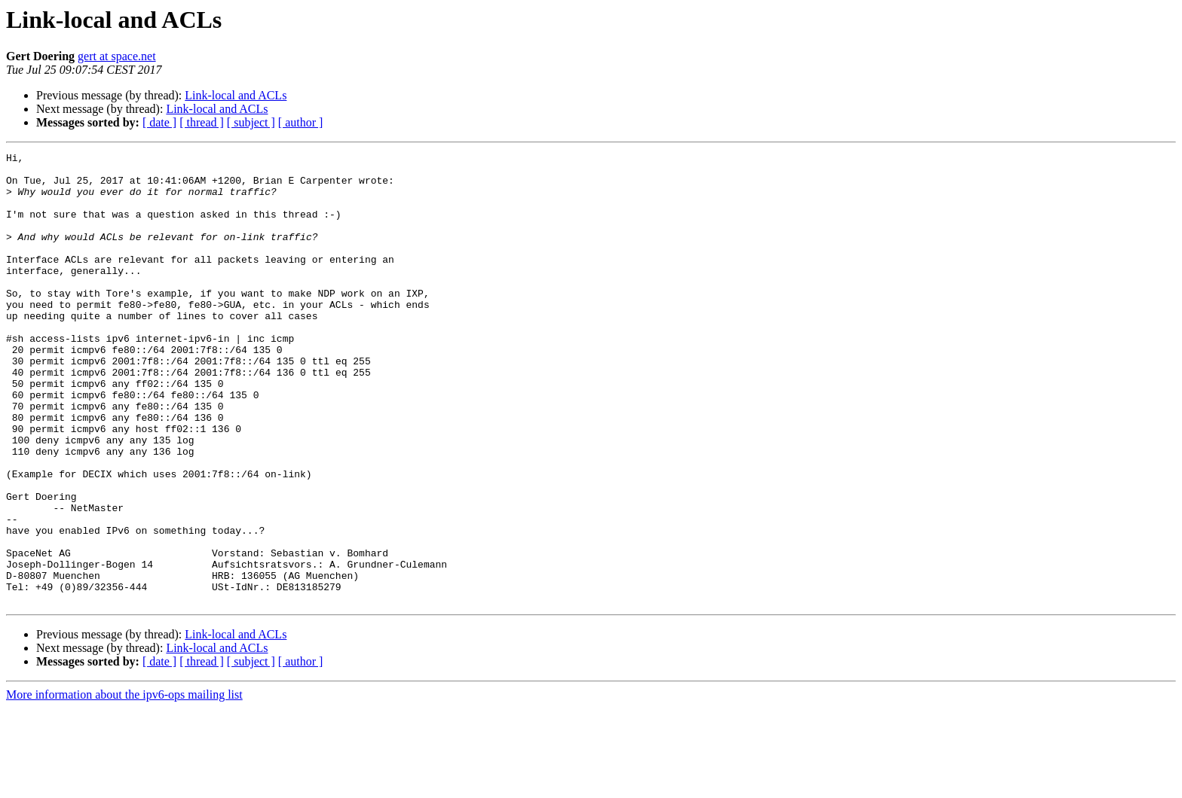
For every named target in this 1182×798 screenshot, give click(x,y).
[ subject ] (251, 122)
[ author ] (300, 122)
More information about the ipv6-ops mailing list (124, 784)
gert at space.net (117, 56)
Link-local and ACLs (235, 95)
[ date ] (159, 122)
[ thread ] (201, 122)
